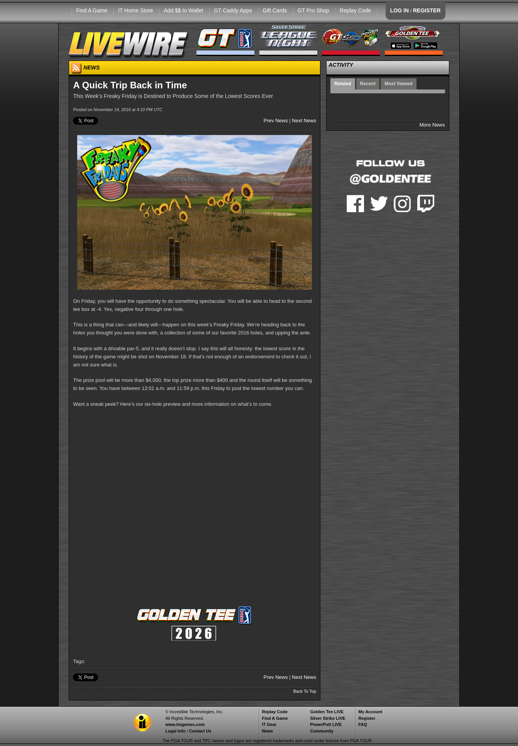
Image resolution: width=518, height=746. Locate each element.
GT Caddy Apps (233, 10)
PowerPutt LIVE (326, 724)
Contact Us (200, 731)
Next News (304, 120)
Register (366, 718)
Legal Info (175, 731)
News (267, 731)
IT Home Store (135, 10)
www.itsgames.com (185, 724)
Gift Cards (274, 10)
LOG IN (399, 10)
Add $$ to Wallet (183, 10)
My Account (370, 711)
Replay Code (355, 10)
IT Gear (269, 724)
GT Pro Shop (313, 10)
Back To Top (305, 691)
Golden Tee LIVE (327, 711)
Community (321, 731)
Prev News (276, 120)
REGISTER (427, 10)
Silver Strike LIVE (327, 718)
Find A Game (91, 10)
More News (432, 125)
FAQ (362, 724)
